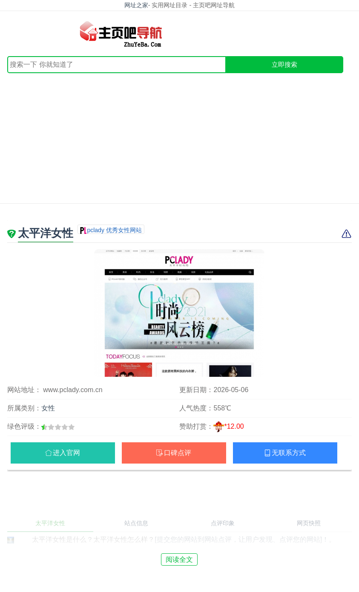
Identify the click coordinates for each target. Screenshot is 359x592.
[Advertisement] (179, 136)
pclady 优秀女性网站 (114, 230)
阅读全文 (179, 559)
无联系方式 (289, 452)
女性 (48, 408)
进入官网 (66, 452)
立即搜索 (284, 64)
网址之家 (136, 5)
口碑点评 (177, 452)
